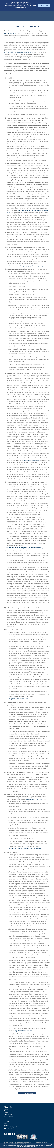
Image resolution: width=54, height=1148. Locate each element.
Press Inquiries (8, 1128)
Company (6, 1109)
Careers (6, 1111)
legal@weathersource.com (30, 460)
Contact (7, 1121)
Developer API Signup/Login (11, 1126)
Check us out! (44, 5)
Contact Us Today (27, 1093)
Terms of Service (8, 1116)
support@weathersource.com (18, 699)
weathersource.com (10, 33)
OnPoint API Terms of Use (12, 52)
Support (6, 1125)
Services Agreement (28, 52)
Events (6, 1112)
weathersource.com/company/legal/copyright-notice (26, 848)
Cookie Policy (33, 1146)
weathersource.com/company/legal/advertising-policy (25, 266)
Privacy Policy (8, 1114)
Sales (5, 1123)
